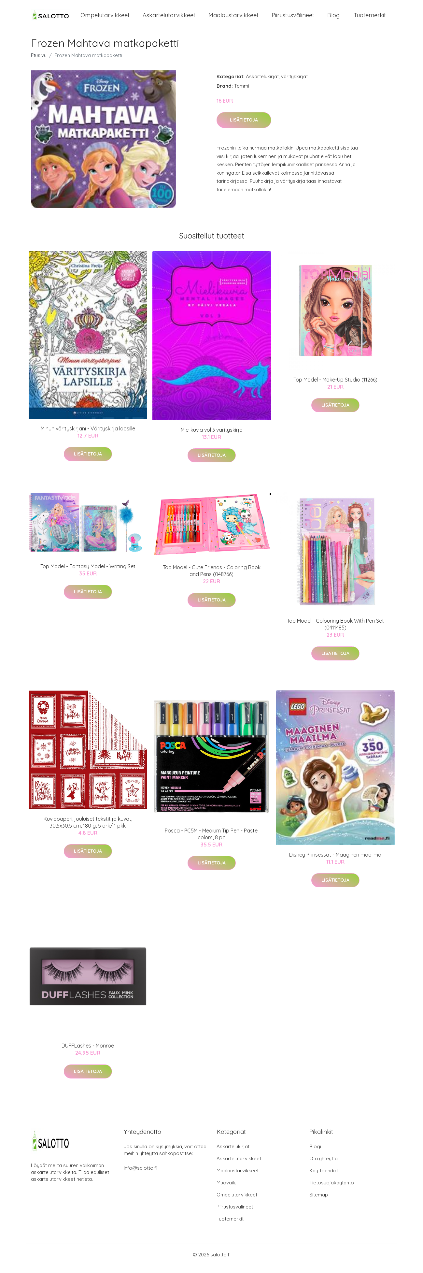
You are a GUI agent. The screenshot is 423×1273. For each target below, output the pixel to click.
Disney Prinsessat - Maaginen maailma (335, 862)
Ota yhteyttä (323, 1166)
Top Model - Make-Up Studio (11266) (335, 386)
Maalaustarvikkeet (233, 18)
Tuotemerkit (370, 18)
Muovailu (226, 1190)
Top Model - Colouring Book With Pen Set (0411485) (335, 631)
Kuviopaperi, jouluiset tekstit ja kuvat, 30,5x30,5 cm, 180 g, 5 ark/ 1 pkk (88, 829)
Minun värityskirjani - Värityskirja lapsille (88, 435)
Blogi (334, 18)
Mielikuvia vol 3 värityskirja (212, 437)
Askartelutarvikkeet (169, 18)
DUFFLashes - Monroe (88, 1053)
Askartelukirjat (262, 83)
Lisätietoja (244, 127)
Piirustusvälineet (293, 18)
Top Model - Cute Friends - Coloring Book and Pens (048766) (212, 578)
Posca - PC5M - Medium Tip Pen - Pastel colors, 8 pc (212, 841)
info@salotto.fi (140, 1175)
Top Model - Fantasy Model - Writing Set (87, 573)
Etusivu (39, 62)
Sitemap (318, 1202)
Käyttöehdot (323, 1178)
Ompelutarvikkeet (105, 18)
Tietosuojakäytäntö (331, 1190)
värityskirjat (294, 83)
